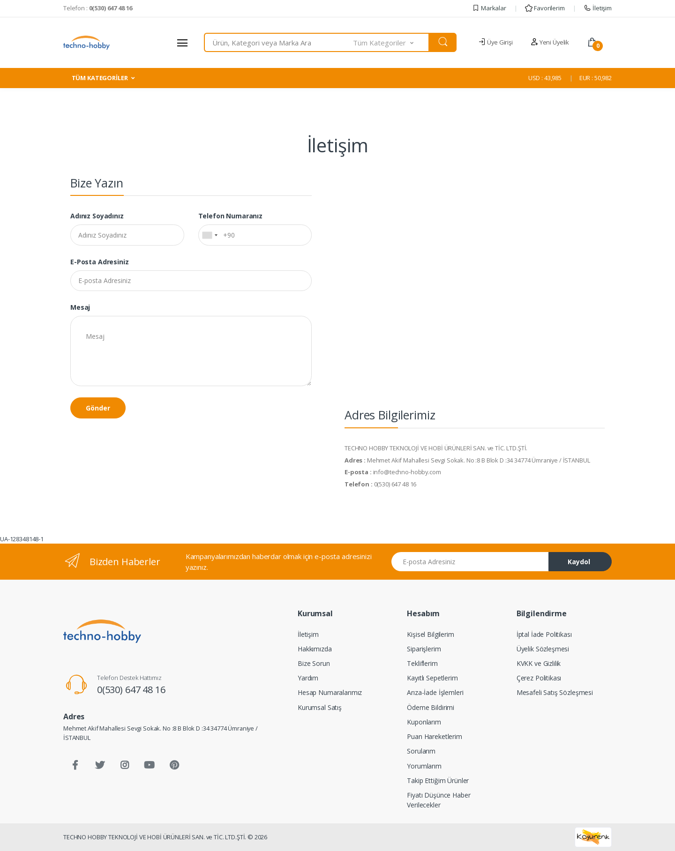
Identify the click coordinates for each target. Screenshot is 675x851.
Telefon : (97, 8)
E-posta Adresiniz (99, 261)
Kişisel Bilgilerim (430, 634)
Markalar (489, 8)
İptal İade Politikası (544, 634)
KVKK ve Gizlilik (539, 663)
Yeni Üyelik (550, 42)
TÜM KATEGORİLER (100, 78)
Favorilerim (544, 8)
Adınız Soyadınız (97, 215)
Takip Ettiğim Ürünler (438, 780)
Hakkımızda (315, 648)
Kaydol (579, 561)
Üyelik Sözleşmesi (543, 648)
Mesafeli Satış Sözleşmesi (555, 692)
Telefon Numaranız (230, 215)
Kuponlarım (424, 721)
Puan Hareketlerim (434, 736)
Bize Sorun (314, 663)
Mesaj (80, 307)
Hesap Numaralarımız (330, 692)
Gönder (98, 407)
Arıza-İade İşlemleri (435, 692)
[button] (391, 42)
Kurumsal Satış (320, 707)
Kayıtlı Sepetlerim (432, 677)
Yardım (308, 677)
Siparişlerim (424, 648)
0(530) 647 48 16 (131, 689)
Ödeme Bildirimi (430, 707)
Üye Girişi (495, 42)
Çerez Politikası (539, 677)
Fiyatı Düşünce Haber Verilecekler (438, 800)
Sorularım (421, 750)
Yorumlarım (424, 765)
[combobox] (278, 42)
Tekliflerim (422, 663)
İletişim (598, 8)
